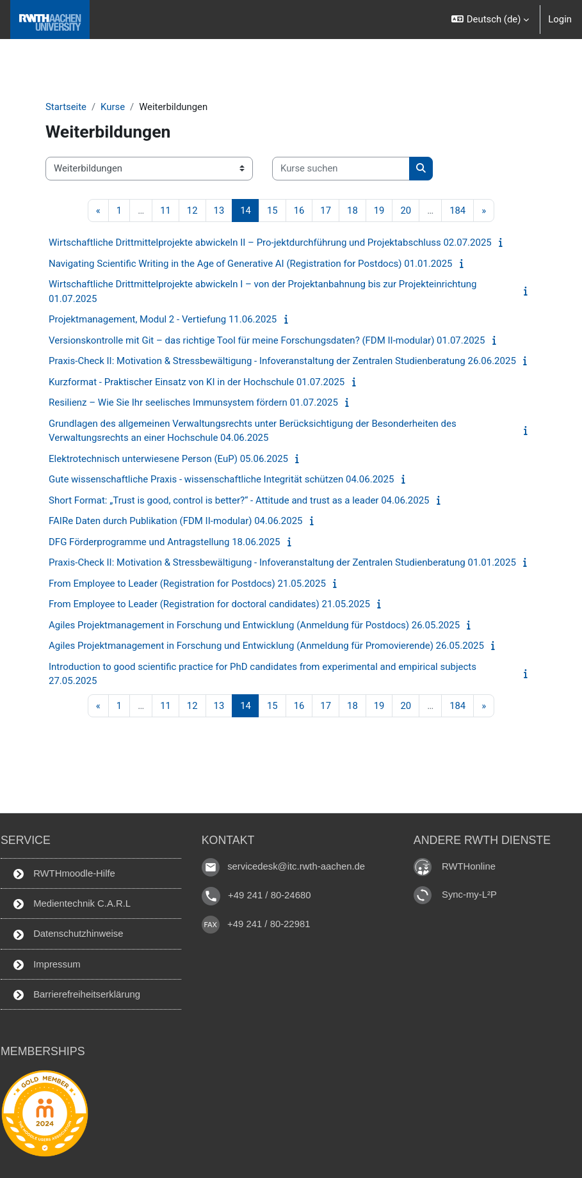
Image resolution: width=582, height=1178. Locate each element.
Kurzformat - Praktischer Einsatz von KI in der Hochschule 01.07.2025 (196, 382)
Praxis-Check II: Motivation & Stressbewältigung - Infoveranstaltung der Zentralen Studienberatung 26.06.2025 (282, 361)
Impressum (47, 964)
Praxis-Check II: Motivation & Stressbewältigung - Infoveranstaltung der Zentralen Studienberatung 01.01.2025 (282, 562)
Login (560, 19)
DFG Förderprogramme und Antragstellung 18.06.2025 (164, 542)
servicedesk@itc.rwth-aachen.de (296, 866)
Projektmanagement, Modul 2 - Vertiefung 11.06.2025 (163, 319)
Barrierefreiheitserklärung (76, 994)
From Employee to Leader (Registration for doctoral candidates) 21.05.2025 (209, 604)
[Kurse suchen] (341, 168)
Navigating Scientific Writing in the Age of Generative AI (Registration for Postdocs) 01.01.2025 (251, 263)
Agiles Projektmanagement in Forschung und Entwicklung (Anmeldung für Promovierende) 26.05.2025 (266, 645)
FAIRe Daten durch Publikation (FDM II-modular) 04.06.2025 (176, 521)
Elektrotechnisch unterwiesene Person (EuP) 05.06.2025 (168, 459)
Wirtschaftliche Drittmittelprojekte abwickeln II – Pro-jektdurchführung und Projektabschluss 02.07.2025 (270, 242)
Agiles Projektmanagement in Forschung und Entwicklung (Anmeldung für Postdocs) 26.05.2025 (254, 625)
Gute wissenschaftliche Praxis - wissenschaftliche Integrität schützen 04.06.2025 (221, 479)
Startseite (65, 107)
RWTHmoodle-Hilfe (64, 873)
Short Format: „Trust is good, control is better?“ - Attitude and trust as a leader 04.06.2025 (239, 500)
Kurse (113, 107)
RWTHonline (469, 866)
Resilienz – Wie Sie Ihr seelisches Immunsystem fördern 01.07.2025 (193, 402)
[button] (490, 19)
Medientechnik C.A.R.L (72, 903)
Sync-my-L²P (469, 894)
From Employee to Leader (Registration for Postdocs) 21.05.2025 (187, 583)
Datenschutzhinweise (68, 933)
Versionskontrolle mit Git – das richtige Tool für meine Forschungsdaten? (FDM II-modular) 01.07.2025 (267, 340)
